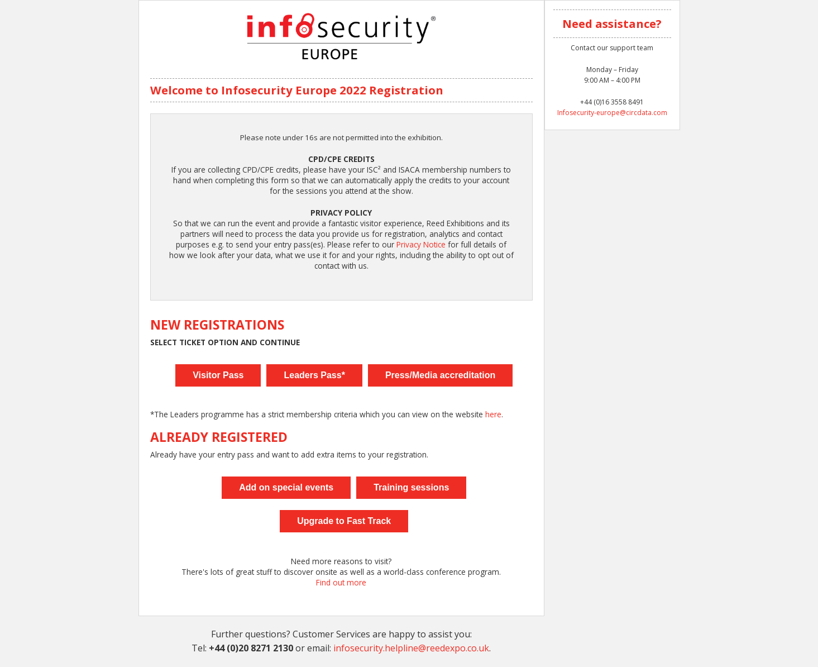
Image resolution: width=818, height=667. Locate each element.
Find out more (341, 582)
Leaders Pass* (314, 375)
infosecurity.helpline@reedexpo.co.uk (411, 648)
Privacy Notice (421, 244)
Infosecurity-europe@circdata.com (612, 112)
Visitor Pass (218, 375)
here (493, 414)
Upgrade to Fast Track (344, 521)
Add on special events (286, 487)
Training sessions (411, 487)
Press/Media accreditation (440, 375)
